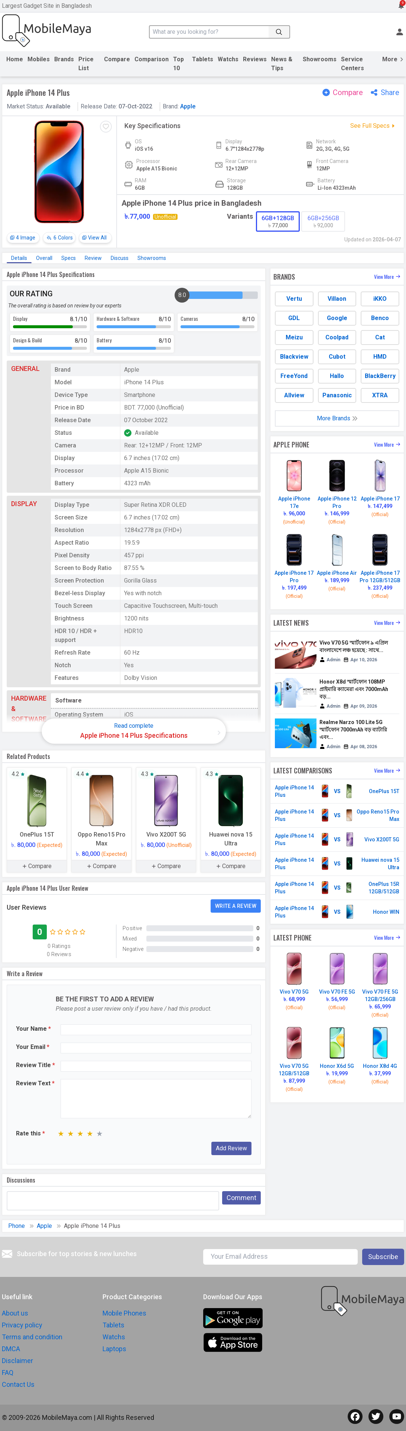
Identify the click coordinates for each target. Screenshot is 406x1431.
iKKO (380, 298)
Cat (380, 337)
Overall (44, 258)
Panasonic (337, 395)
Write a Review (235, 906)
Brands (64, 59)
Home (14, 59)
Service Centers (352, 64)
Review (93, 258)
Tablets (202, 59)
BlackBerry (380, 375)
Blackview (294, 356)
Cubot (337, 356)
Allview (294, 395)
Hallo (337, 375)
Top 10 (178, 64)
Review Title (35, 1065)
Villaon (337, 298)
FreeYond (294, 375)
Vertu (294, 298)
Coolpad (336, 337)
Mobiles (38, 59)
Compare (117, 59)
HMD (380, 356)
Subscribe (383, 1257)
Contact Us (18, 1384)
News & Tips (281, 64)
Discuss (120, 258)
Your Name (33, 1028)
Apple (187, 106)
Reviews (255, 59)
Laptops (114, 1349)
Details (19, 258)
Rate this (30, 1133)
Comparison (151, 59)
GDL (294, 318)
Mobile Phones (124, 1313)
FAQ (7, 1372)
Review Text (35, 1083)
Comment (241, 1198)
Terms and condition (32, 1337)
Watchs (228, 59)
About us (15, 1313)
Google (337, 318)
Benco (380, 318)
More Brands (337, 418)
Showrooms (320, 59)
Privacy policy (22, 1325)
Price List (86, 64)
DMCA (11, 1349)
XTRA (380, 395)
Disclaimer (17, 1361)
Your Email (32, 1046)
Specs (68, 258)
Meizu (294, 337)
